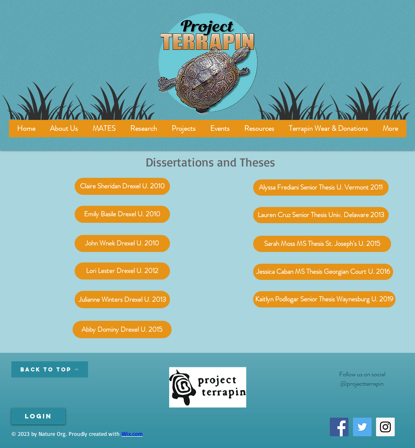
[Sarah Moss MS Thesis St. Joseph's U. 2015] (322, 244)
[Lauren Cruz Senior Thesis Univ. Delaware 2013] (321, 215)
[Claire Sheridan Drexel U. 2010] (122, 186)
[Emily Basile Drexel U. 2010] (122, 214)
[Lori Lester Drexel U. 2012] (122, 270)
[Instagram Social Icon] (385, 427)
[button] (104, 128)
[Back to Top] (49, 369)
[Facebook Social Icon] (339, 427)
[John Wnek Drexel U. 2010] (122, 243)
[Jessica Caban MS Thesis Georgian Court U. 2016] (323, 272)
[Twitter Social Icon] (362, 427)
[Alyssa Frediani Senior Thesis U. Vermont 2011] (321, 187)
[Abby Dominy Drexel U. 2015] (122, 329)
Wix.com (132, 433)
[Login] (38, 416)
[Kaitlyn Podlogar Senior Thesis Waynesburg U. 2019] (324, 299)
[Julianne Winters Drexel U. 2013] (122, 299)
